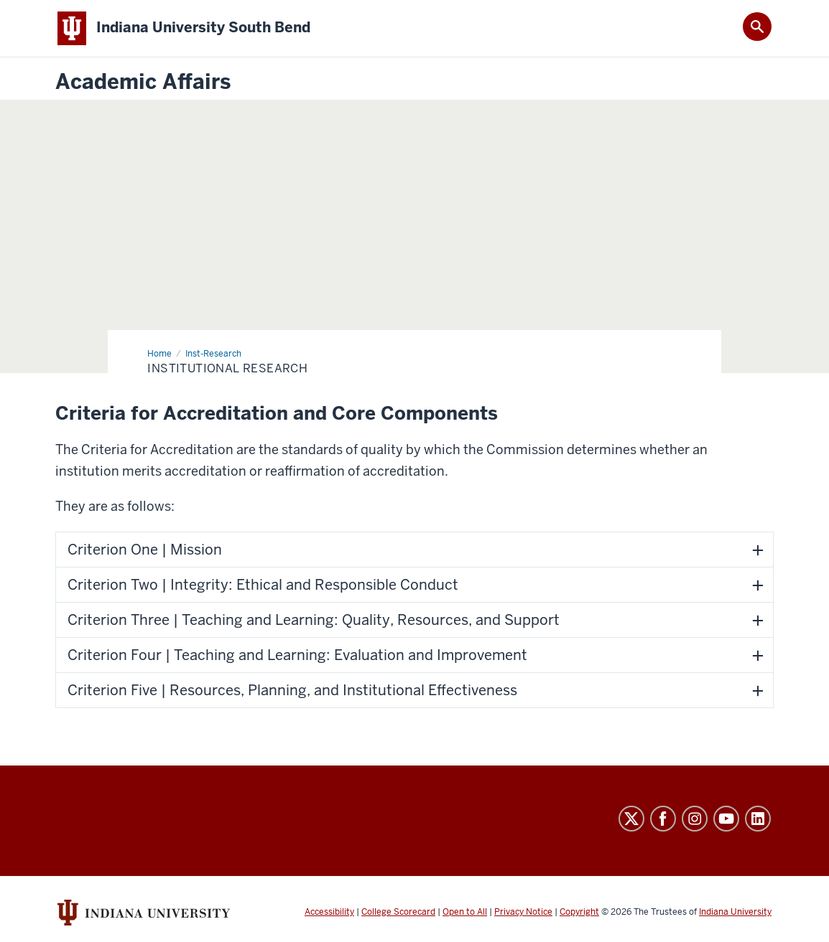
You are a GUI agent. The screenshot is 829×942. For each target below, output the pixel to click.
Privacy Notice (523, 912)
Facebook (663, 819)
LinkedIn (758, 819)
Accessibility (329, 912)
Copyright (579, 912)
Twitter (631, 819)
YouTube (726, 819)
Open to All (465, 912)
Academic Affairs (143, 82)
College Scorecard (398, 912)
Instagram (695, 819)
